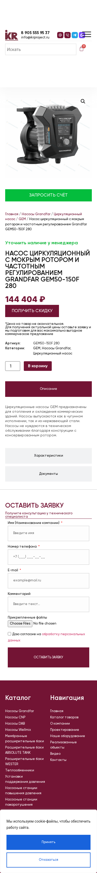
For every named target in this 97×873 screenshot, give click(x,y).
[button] (83, 101)
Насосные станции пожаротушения (21, 802)
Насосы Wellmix (18, 730)
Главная (11, 214)
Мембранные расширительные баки (24, 738)
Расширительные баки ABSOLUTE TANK (24, 750)
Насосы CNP (15, 717)
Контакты (58, 760)
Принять (48, 842)
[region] (48, 841)
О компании (60, 723)
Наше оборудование (67, 736)
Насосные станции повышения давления (23, 790)
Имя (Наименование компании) (34, 523)
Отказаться (48, 860)
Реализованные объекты (63, 745)
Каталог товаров (64, 717)
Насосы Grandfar (36, 214)
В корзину (38, 366)
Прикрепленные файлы (27, 617)
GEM (22, 219)
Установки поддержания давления (25, 779)
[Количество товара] (12, 366)
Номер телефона (23, 546)
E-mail (13, 570)
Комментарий (19, 594)
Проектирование (64, 730)
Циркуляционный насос (52, 353)
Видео (55, 754)
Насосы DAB (15, 723)
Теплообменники (19, 770)
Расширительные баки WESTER (24, 761)
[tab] (48, 389)
